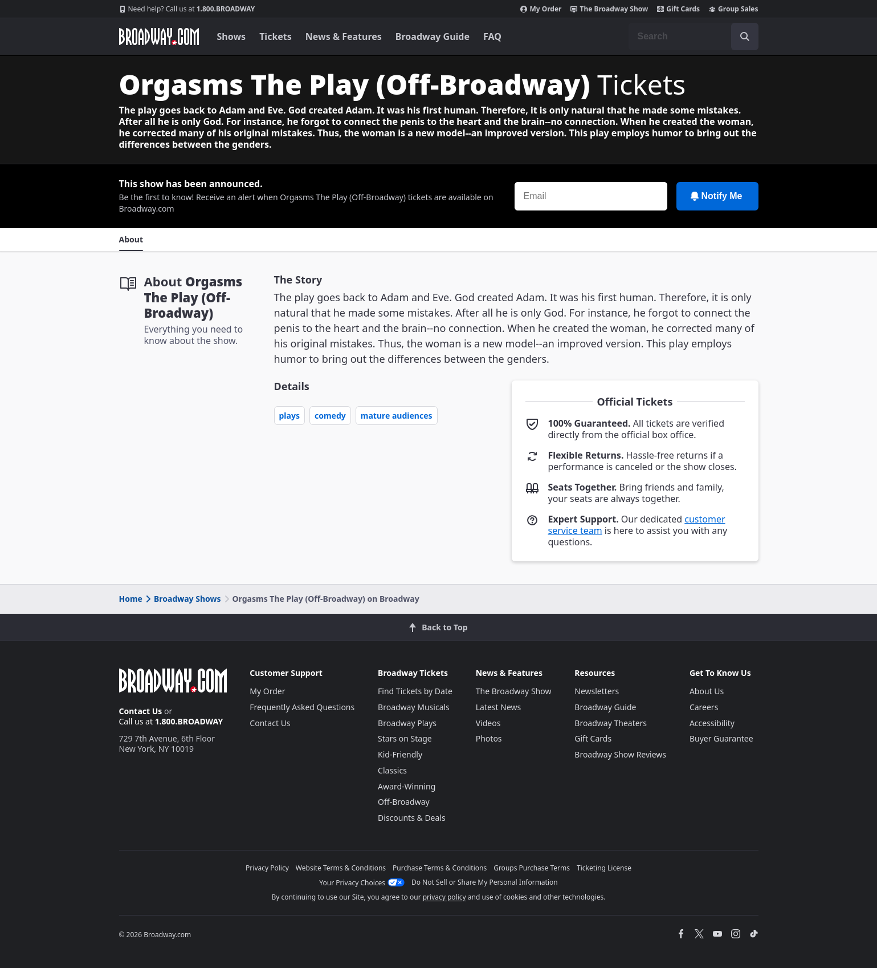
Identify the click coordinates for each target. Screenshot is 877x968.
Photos (489, 738)
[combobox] (693, 36)
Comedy (330, 415)
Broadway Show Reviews (620, 754)
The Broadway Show (609, 9)
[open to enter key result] (744, 36)
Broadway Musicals (414, 707)
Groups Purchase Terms (531, 868)
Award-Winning (406, 786)
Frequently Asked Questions (302, 707)
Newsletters (596, 691)
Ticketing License (604, 868)
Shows (231, 36)
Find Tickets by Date (415, 691)
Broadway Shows (182, 598)
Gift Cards (678, 9)
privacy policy (444, 897)
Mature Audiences (397, 415)
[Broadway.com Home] (159, 36)
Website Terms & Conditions (341, 868)
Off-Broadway (404, 801)
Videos (488, 723)
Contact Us (140, 711)
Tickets (275, 36)
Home (130, 598)
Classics (392, 770)
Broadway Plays (407, 723)
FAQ (492, 36)
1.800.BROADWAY (187, 9)
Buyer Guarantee (721, 738)
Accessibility (712, 723)
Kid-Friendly (400, 754)
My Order (540, 9)
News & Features (343, 36)
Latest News (498, 707)
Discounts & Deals (412, 817)
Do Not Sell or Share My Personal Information (484, 882)
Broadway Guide (432, 36)
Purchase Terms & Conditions (440, 868)
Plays (289, 415)
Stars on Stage (405, 738)
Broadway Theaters (610, 723)
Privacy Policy (267, 868)
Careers (704, 707)
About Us (707, 691)
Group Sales (733, 9)
